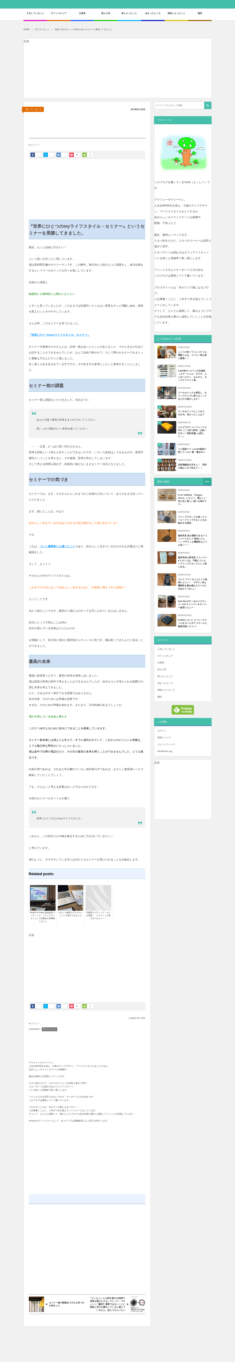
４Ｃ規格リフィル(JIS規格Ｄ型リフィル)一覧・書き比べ (192, 450)
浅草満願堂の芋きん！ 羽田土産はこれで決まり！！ (192, 466)
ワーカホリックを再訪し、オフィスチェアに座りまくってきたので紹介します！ (192, 395)
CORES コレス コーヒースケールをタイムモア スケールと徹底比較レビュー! (192, 623)
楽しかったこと (165, 676)
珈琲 (159, 696)
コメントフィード (166, 744)
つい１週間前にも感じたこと (57, 546)
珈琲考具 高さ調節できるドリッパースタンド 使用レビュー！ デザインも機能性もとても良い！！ (192, 540)
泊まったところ (165, 683)
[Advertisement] (117, 74)
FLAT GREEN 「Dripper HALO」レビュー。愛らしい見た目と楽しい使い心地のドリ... (192, 500)
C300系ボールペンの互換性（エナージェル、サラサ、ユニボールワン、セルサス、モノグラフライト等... (192, 375)
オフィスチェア (165, 656)
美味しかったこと (166, 690)
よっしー (35, 144)
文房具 (160, 662)
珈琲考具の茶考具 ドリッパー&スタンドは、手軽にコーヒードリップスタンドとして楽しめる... (192, 562)
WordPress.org (164, 751)
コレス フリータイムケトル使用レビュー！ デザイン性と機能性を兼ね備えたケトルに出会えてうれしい (192, 584)
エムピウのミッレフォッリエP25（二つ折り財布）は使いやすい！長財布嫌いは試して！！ (192, 432)
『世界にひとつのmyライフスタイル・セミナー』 (59, 334)
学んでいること (33, 109)
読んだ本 (161, 669)
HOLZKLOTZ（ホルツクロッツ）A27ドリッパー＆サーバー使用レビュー (192, 604)
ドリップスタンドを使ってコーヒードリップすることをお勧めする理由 (192, 520)
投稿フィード (164, 737)
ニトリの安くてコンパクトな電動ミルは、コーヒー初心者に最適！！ (192, 355)
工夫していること (166, 649)
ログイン (161, 730)
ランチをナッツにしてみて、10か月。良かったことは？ (192, 413)
